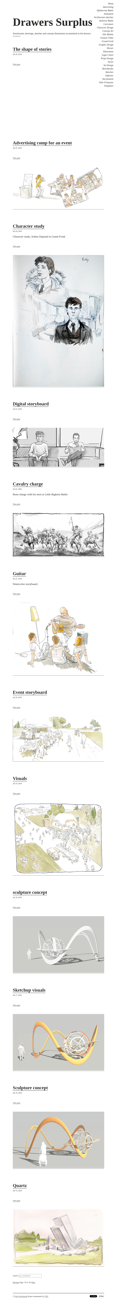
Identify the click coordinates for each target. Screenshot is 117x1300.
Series (110, 62)
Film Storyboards (21, 1296)
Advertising (108, 7)
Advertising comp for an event (42, 142)
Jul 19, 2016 (17, 784)
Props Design (107, 58)
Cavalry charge (28, 483)
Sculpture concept (30, 1087)
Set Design (108, 65)
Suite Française (106, 82)
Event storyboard (30, 692)
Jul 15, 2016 (17, 1191)
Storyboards (107, 79)
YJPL (46, 1296)
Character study (29, 226)
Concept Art (107, 31)
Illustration (108, 51)
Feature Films (106, 38)
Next (33, 1282)
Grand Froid (107, 41)
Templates (108, 86)
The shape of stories (32, 49)
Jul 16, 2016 (17, 1093)
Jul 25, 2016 (17, 148)
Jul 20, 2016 (17, 697)
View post (16, 64)
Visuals (20, 778)
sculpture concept (30, 892)
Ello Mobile (107, 34)
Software (109, 75)
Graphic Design (106, 44)
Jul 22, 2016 (17, 489)
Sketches (109, 72)
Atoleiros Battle (106, 20)
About (110, 3)
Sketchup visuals (29, 990)
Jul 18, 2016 (17, 897)
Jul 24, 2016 (17, 231)
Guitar (19, 573)
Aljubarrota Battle (105, 10)
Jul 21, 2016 (17, 579)
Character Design (105, 27)
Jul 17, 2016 (17, 995)
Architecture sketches (103, 17)
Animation (108, 14)
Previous (16, 1282)
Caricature (108, 24)
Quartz (20, 1185)
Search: (15, 1276)
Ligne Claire (107, 55)
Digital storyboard (31, 403)
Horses (110, 48)
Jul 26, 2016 (17, 54)
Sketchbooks (107, 68)
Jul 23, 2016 (17, 409)
